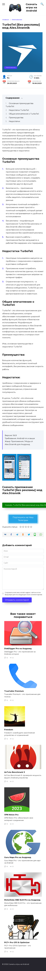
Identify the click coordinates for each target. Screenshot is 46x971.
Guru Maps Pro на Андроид (17, 857)
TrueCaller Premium (14, 691)
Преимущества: (16, 118)
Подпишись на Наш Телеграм (23, 519)
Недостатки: (14, 121)
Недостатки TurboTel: (19, 110)
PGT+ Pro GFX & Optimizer (17, 942)
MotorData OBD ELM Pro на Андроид (22, 900)
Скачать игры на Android (31, 7)
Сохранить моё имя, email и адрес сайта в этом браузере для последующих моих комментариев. (23, 593)
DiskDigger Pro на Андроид (18, 648)
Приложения (11, 67)
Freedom (8, 730)
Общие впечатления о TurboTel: (24, 114)
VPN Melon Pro (11, 815)
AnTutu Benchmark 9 (14, 772)
